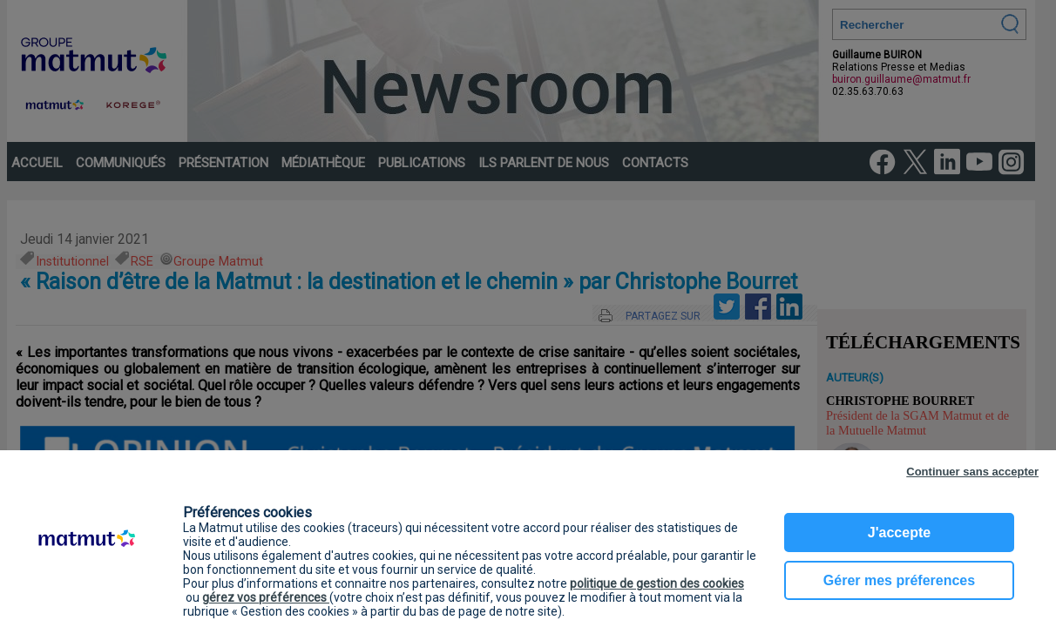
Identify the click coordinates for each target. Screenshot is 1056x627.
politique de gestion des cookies (657, 583)
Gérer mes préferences (899, 580)
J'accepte (899, 532)
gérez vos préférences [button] (265, 597)
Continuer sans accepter (972, 471)
